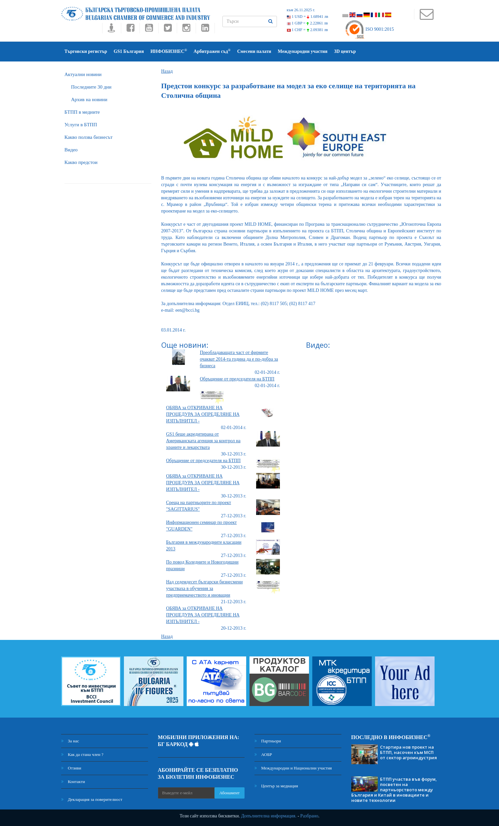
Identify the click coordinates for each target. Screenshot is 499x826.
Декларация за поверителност (91, 799)
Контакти (73, 781)
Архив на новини (89, 99)
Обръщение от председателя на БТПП (237, 378)
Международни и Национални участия (293, 768)
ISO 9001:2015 (369, 29)
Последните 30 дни (91, 87)
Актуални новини (82, 74)
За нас (70, 740)
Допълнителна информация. (268, 815)
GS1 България (129, 51)
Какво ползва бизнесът (88, 137)
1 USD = (307, 16)
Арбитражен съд (212, 51)
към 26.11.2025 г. (301, 10)
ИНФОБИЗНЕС (168, 51)
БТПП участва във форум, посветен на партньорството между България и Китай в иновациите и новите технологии (394, 789)
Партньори (267, 740)
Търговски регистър (85, 51)
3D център (345, 51)
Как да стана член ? (82, 754)
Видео (71, 149)
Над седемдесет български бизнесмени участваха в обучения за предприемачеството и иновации (204, 588)
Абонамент (229, 792)
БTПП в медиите (82, 112)
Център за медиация (276, 785)
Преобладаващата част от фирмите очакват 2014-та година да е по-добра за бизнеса (239, 359)
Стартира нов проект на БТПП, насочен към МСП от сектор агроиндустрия (408, 752)
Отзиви (71, 768)
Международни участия (302, 51)
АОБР (263, 754)
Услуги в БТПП (80, 124)
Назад (167, 71)
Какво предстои (80, 162)
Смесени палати (254, 51)
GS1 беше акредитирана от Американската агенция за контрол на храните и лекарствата (203, 441)
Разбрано (309, 815)
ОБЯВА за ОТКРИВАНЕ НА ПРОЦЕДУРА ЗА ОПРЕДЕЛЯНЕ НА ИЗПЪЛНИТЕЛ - (203, 414)
